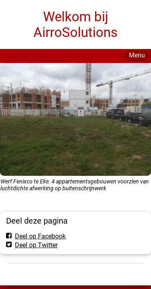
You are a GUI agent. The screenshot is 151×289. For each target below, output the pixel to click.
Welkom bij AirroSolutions (75, 24)
